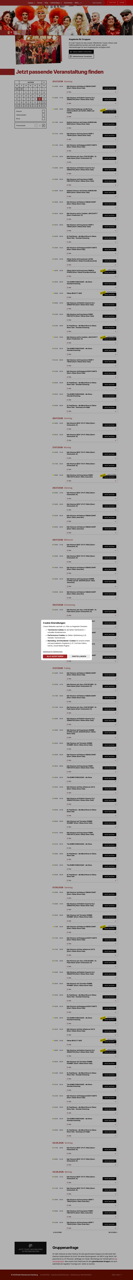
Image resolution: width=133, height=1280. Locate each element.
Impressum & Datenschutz (53, 652)
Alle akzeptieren (55, 656)
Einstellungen (79, 656)
